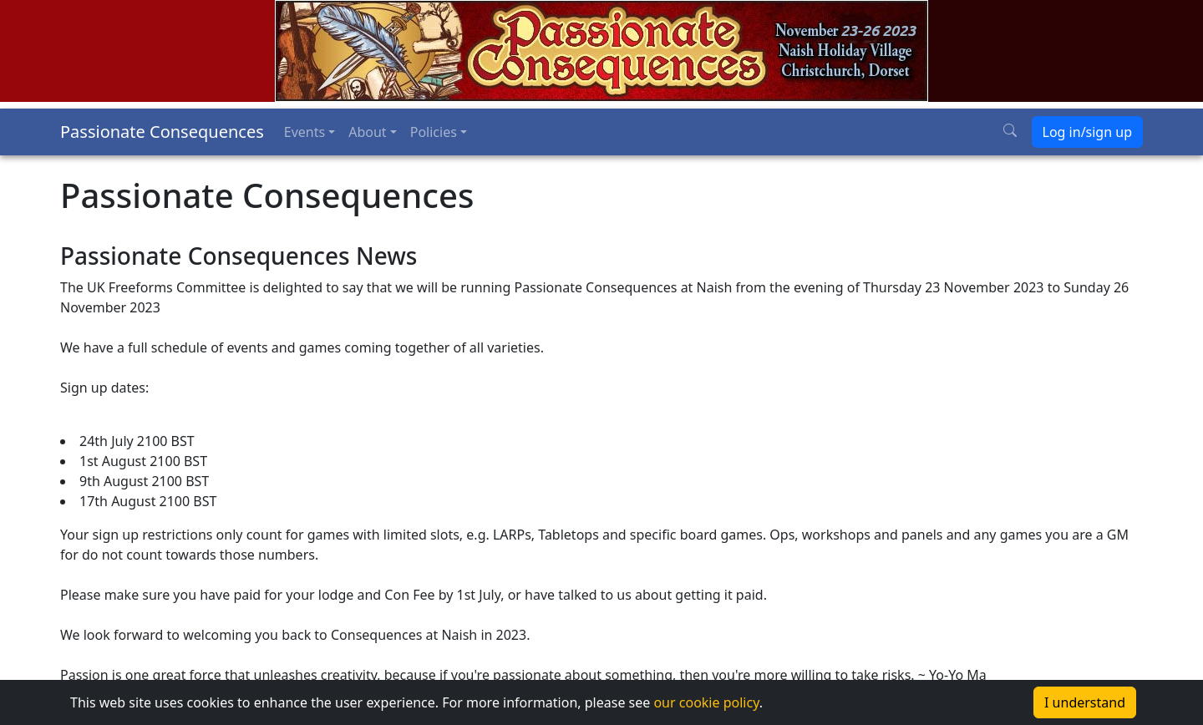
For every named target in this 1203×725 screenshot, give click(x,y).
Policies (433, 132)
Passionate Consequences (162, 131)
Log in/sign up (1087, 132)
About (367, 132)
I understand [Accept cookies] (1084, 702)
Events (304, 132)
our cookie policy (706, 702)
